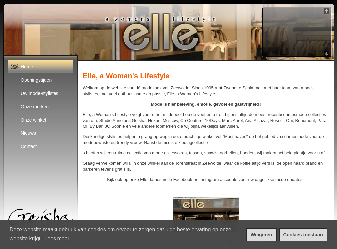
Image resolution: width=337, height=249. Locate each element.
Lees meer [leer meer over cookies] (56, 238)
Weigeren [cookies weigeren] (261, 234)
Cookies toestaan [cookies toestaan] (303, 234)
